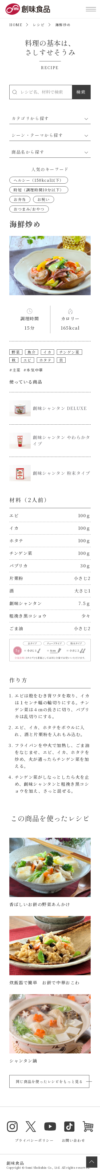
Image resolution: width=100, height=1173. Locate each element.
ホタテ (45, 360)
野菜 (16, 352)
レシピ (39, 24)
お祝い (43, 199)
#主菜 (15, 370)
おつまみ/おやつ (29, 209)
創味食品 (27, 9)
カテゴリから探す (30, 118)
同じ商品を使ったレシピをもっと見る (49, 1081)
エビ (27, 360)
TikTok (69, 1126)
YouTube (50, 1126)
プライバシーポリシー (34, 1140)
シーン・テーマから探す (37, 135)
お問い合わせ (73, 1140)
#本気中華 (33, 370)
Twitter (31, 1126)
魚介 (31, 352)
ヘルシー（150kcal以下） (39, 180)
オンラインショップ (88, 1126)
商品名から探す (27, 152)
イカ (47, 352)
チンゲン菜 (69, 352)
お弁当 (20, 199)
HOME (15, 24)
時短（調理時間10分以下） (39, 189)
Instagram (12, 1126)
